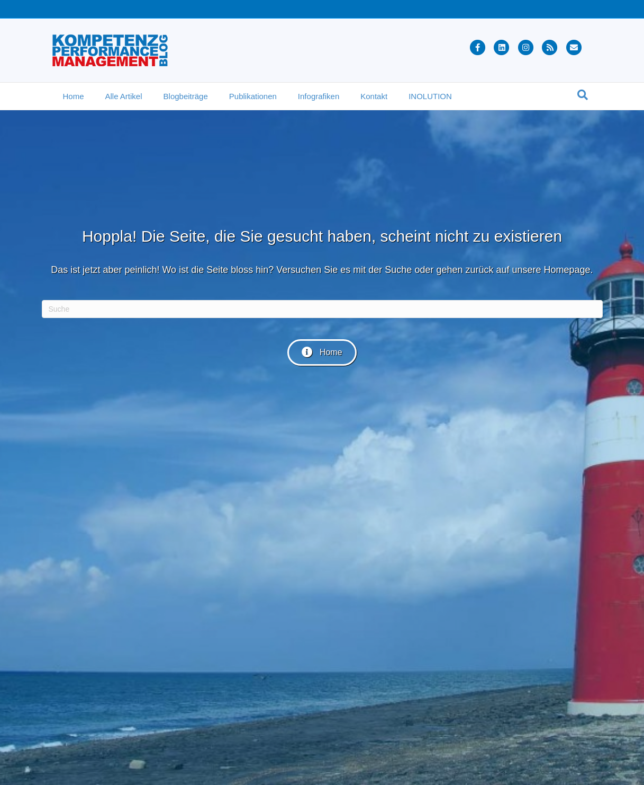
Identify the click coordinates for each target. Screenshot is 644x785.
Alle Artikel (123, 96)
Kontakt (373, 96)
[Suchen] (582, 94)
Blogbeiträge (186, 96)
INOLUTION (430, 96)
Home (73, 96)
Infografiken (318, 96)
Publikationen (253, 96)
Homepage (567, 269)
